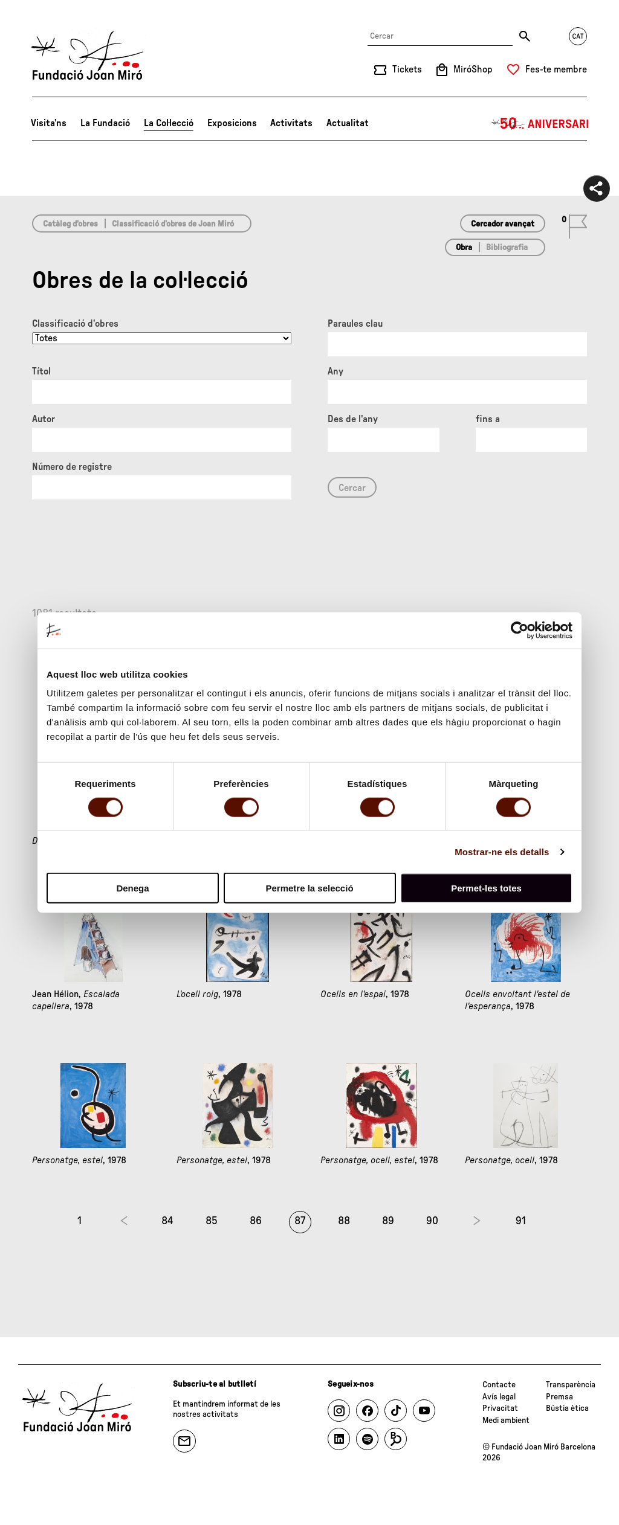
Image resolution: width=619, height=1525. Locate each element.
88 (344, 1221)
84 (167, 1221)
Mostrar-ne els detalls (502, 851)
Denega (132, 888)
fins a (488, 419)
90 (432, 1221)
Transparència (570, 1385)
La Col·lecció (168, 123)
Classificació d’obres (75, 324)
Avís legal (499, 1397)
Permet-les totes (486, 888)
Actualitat (347, 123)
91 (521, 1221)
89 (388, 1221)
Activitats (291, 123)
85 (212, 1221)
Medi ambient (506, 1420)
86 (256, 1221)
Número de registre (72, 467)
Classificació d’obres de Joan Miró (173, 224)
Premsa (559, 1397)
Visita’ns (48, 123)
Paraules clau (355, 324)
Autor (43, 419)
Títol (41, 371)
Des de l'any (353, 419)
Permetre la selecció (309, 888)
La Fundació (105, 123)
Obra (464, 247)
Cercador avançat (502, 224)
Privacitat (500, 1408)
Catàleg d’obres (70, 224)
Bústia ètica (567, 1408)
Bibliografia (507, 247)
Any (335, 371)
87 (299, 1221)
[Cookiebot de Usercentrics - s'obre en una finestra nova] (519, 630)
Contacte (499, 1385)
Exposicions (232, 123)
